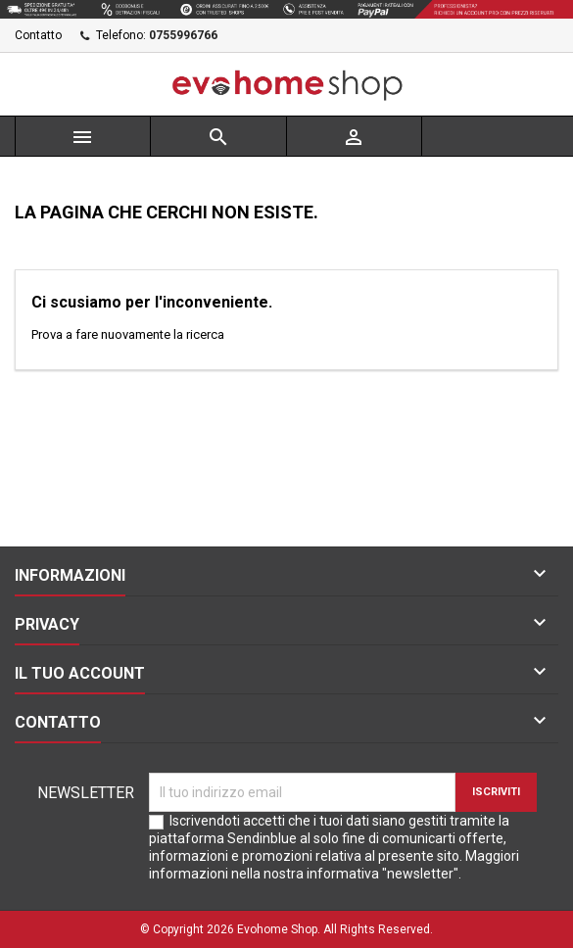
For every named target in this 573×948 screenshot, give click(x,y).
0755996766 (183, 35)
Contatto (38, 35)
